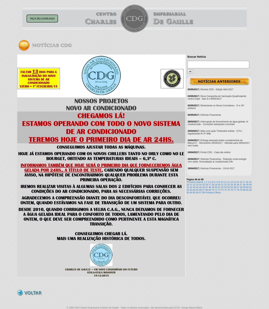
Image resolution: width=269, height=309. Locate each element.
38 (244, 184)
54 (228, 187)
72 (219, 190)
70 (213, 190)
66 (200, 190)
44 (197, 187)
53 (225, 187)
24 (200, 184)
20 (188, 184)
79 (241, 190)
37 (241, 184)
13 (231, 182)
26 (206, 184)
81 (247, 190)
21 (191, 184)
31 (222, 184)
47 (206, 187)
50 (216, 187)
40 (250, 184)
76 (231, 190)
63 (191, 190)
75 (228, 190)
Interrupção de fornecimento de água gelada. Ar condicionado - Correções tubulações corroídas (218, 123)
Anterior (199, 182)
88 (203, 192)
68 (206, 190)
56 (235, 187)
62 (188, 190)
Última (217, 192)
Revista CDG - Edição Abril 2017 (217, 89)
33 (228, 184)
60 (247, 187)
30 (219, 184)
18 (247, 182)
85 (194, 192)
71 (216, 190)
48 (210, 187)
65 (197, 190)
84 (191, 192)
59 (244, 187)
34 (231, 184)
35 (235, 184)
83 (188, 192)
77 (235, 190)
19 (250, 182)
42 (191, 187)
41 (188, 187)
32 (225, 184)
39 (247, 184)
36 (238, 184)
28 (213, 184)
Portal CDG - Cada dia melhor (216, 152)
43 (194, 187)
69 (210, 190)
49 (213, 187)
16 (241, 182)
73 (222, 190)
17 (244, 182)
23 (197, 184)
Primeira (191, 182)
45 (200, 187)
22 (194, 184)
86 (197, 192)
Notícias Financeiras (211, 115)
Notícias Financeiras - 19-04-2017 (218, 168)
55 (231, 187)
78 (238, 190)
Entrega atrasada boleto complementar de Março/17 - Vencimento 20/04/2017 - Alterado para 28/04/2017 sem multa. (219, 143)
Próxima (209, 192)
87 (200, 192)
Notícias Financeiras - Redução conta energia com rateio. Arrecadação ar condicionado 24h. (217, 160)
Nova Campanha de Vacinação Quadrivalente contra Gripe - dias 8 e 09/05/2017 (217, 97)
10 (222, 182)
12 (228, 182)
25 (203, 184)
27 (210, 184)
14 (234, 182)
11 (225, 182)
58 (241, 187)
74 (225, 190)
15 (238, 182)
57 (238, 187)
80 (244, 190)
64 (194, 190)
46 (203, 187)
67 (203, 190)
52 (222, 187)
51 (219, 187)
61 (250, 187)
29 (216, 184)
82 (250, 190)
